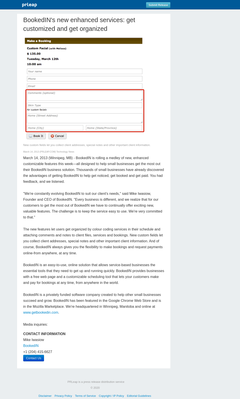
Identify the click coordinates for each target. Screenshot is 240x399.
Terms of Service (85, 395)
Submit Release (158, 5)
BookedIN (31, 346)
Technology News (65, 152)
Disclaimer (45, 395)
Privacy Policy (63, 395)
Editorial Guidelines (139, 395)
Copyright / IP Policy (111, 395)
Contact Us (33, 358)
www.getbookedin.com (40, 312)
